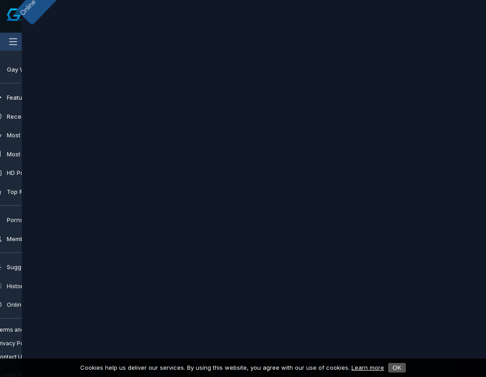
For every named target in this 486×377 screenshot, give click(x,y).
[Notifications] (443, 16)
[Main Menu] (13, 42)
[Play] (170, 153)
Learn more (367, 367)
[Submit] (170, 16)
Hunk (224, 254)
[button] (170, 284)
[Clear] (320, 16)
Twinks (272, 254)
